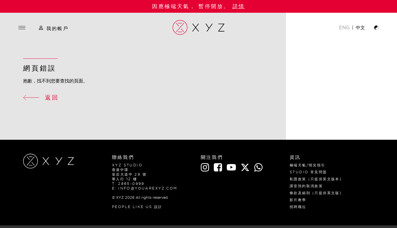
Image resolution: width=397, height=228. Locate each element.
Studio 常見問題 (308, 172)
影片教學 (298, 200)
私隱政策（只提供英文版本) (316, 179)
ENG (344, 27)
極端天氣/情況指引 (307, 165)
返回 (41, 97)
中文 (360, 27)
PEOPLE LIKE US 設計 (137, 207)
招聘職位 (298, 207)
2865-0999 (131, 183)
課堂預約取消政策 (306, 186)
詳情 (239, 6)
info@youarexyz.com (147, 188)
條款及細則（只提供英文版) (316, 193)
